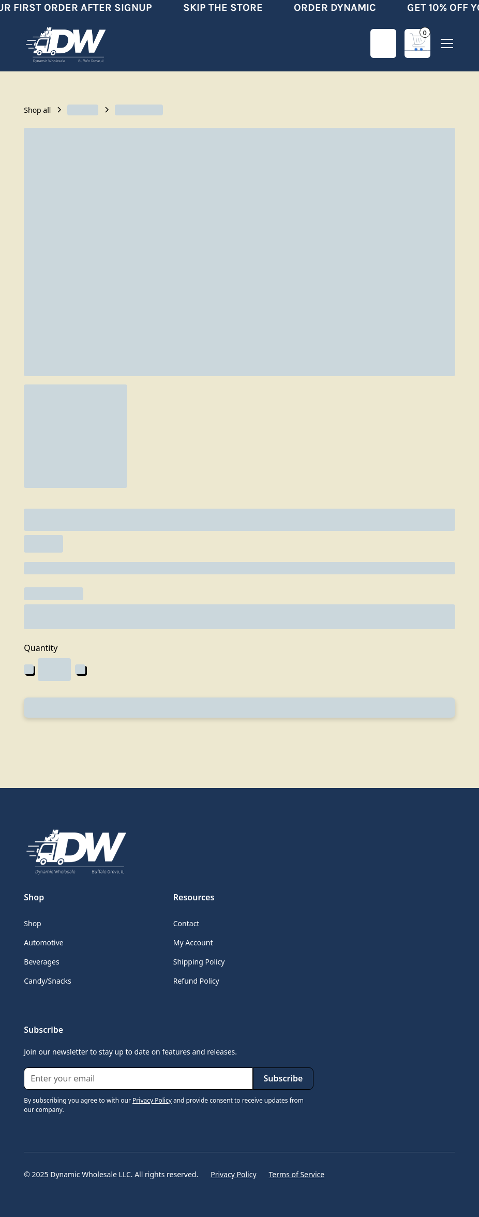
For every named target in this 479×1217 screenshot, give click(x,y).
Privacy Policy (233, 1174)
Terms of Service (297, 1174)
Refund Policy (196, 981)
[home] (65, 43)
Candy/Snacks (47, 981)
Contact (186, 923)
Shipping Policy (199, 962)
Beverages (41, 962)
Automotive (43, 942)
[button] (417, 43)
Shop (32, 923)
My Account (193, 942)
